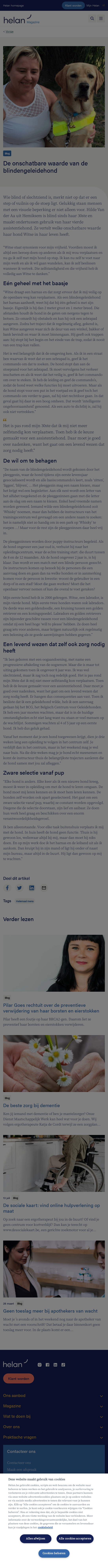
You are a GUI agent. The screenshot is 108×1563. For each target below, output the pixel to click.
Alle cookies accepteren (75, 1538)
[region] (54, 1518)
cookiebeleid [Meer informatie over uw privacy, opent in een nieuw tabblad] (45, 1527)
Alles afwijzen (35, 1538)
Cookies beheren (54, 1553)
